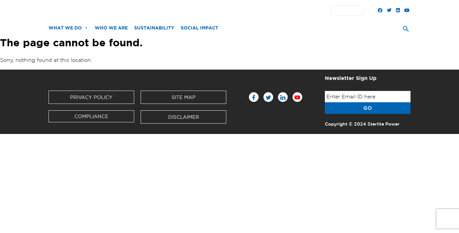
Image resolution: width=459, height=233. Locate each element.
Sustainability (154, 27)
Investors (203, 10)
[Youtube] (297, 97)
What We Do (68, 27)
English (348, 11)
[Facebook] (254, 97)
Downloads (174, 10)
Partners (228, 10)
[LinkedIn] (283, 97)
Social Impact (199, 27)
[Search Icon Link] (406, 30)
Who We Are (111, 27)
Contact (253, 10)
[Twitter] (268, 97)
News (150, 10)
